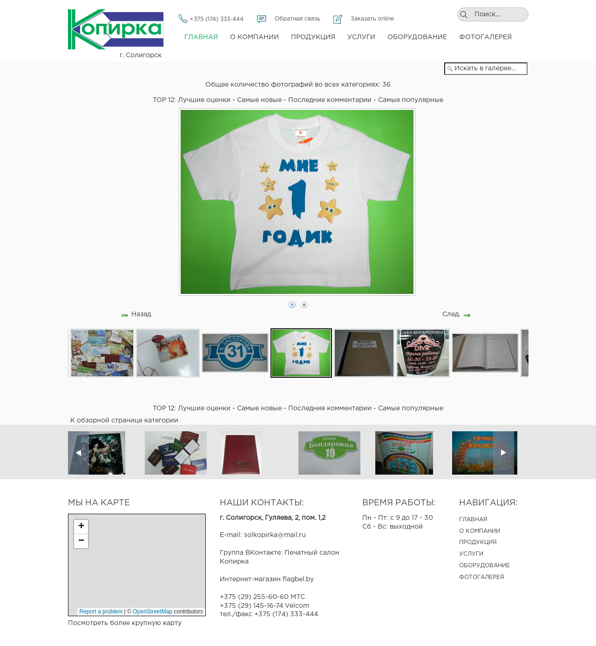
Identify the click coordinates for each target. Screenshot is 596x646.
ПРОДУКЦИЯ (478, 542)
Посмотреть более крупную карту (125, 623)
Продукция (313, 37)
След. (451, 314)
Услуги (361, 37)
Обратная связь (297, 18)
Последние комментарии (330, 100)
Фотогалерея (485, 37)
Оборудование (417, 37)
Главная (201, 37)
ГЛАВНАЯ (473, 519)
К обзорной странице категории (124, 420)
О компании (254, 37)
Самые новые (259, 100)
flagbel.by (298, 579)
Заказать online (372, 18)
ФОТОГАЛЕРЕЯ (481, 577)
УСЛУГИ (471, 554)
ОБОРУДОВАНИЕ (484, 565)
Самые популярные (410, 100)
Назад (141, 314)
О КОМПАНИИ (479, 531)
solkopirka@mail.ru (275, 535)
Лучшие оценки (204, 100)
